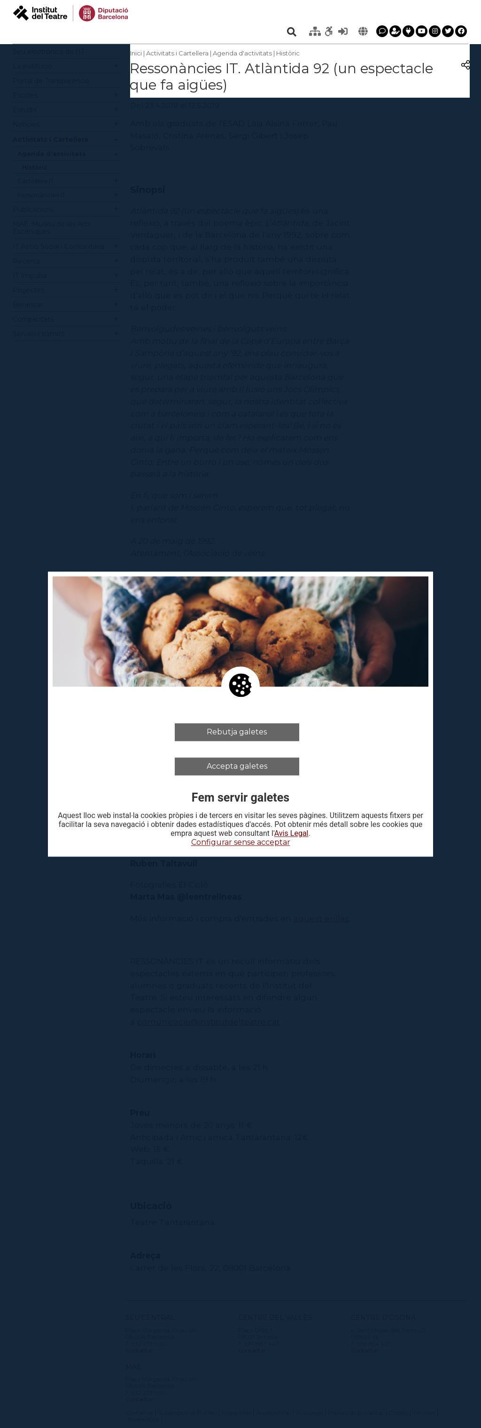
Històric (288, 53)
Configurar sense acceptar (240, 842)
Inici (136, 53)
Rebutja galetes (237, 731)
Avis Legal (291, 834)
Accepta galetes (237, 766)
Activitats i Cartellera (177, 53)
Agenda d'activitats (242, 53)
